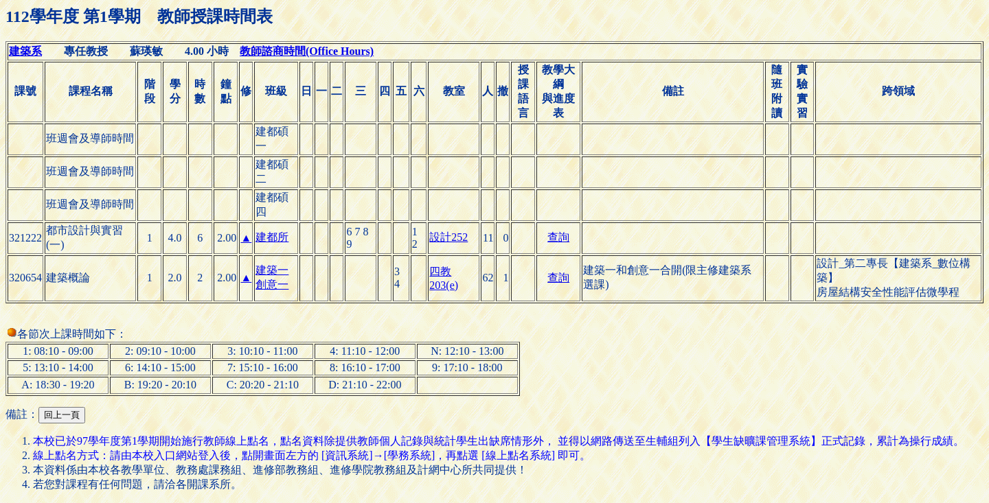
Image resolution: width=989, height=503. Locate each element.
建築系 (25, 51)
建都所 (271, 237)
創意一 (271, 284)
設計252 (448, 237)
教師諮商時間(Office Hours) (307, 51)
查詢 (558, 237)
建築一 (271, 270)
